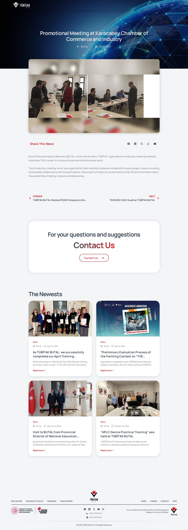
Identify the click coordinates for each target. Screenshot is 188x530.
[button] (128, 143)
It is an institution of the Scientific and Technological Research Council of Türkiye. (147, 510)
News (35, 342)
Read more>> (39, 370)
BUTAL (39, 346)
